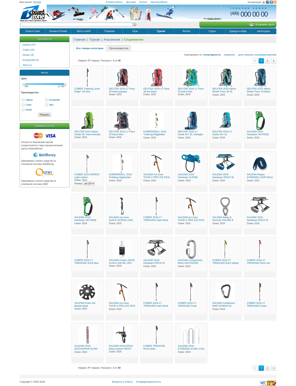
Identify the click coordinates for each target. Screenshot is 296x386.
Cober (28, 104)
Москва (37, 2)
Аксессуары (263, 31)
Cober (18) (28, 49)
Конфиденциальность (148, 381)
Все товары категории (89, 48)
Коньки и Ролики (58, 31)
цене (240, 54)
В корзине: (261, 25)
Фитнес (186, 31)
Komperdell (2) (31, 60)
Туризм (161, 31)
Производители (44, 39)
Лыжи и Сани (32, 31)
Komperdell (54, 99)
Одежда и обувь (238, 31)
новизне (248, 54)
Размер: (78, 183)
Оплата (143, 2)
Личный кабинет (158, 2)
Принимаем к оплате (44, 125)
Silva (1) (27, 65)
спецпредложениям (265, 54)
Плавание (109, 31)
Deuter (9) (28, 54)
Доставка (131, 2)
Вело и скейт (84, 31)
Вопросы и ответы (122, 381)
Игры (135, 31)
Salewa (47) (29, 44)
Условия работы (114, 2)
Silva (51, 104)
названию (228, 54)
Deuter (28, 109)
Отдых (212, 31)
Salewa (28, 99)
